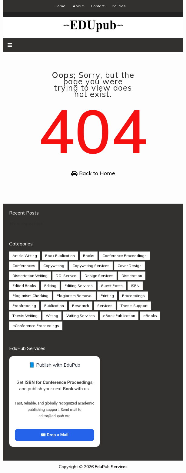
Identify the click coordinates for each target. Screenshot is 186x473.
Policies (119, 6)
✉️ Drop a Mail (54, 434)
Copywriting (53, 265)
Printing (107, 295)
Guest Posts (112, 285)
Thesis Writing (25, 315)
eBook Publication (119, 315)
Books (88, 255)
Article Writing (24, 255)
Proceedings (133, 295)
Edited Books (24, 285)
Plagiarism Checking (30, 295)
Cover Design (129, 265)
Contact (98, 6)
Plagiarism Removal (74, 295)
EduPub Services (111, 466)
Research (80, 305)
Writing (52, 315)
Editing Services (79, 285)
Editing (50, 285)
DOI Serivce (66, 275)
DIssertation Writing (30, 275)
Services (104, 305)
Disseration (131, 275)
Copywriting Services (90, 265)
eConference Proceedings (35, 325)
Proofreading (24, 305)
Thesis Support (134, 305)
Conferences (23, 265)
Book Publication (60, 255)
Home (60, 6)
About (78, 6)
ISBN (135, 285)
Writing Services (80, 315)
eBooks (150, 315)
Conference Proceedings (124, 255)
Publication (54, 305)
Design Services (99, 275)
